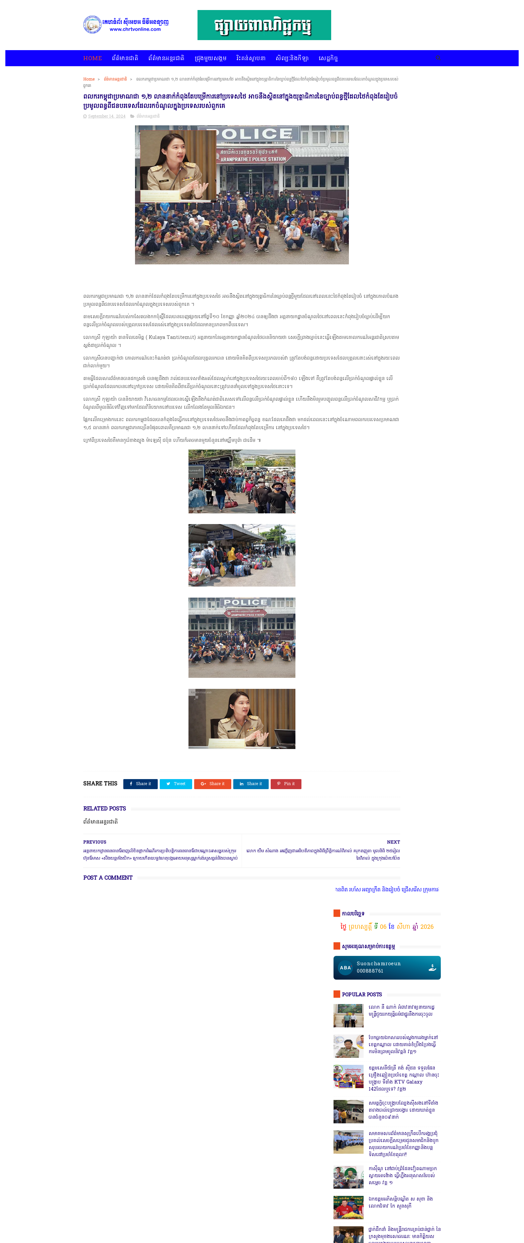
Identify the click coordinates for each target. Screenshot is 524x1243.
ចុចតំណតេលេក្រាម (360, 558)
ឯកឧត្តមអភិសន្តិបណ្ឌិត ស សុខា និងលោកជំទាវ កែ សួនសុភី (401, 395)
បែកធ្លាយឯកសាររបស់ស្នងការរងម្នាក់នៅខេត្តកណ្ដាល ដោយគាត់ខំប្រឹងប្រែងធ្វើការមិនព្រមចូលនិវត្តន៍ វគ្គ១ (403, 237)
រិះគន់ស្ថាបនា (251, 58)
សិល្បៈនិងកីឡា (292, 58)
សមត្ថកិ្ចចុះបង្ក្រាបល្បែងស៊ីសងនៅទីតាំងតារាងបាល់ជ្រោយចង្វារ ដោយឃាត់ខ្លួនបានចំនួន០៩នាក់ (403, 303)
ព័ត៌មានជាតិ (125, 58)
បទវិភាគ (211, 1220)
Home (92, 58)
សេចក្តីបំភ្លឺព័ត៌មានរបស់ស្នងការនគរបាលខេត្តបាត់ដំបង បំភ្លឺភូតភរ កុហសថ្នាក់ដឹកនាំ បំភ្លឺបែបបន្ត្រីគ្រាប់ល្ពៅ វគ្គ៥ (403, 478)
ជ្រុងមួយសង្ (346, 1020)
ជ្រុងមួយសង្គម (211, 58)
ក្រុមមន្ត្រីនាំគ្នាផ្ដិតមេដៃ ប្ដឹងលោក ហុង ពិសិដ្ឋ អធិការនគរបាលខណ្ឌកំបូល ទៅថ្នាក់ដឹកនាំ (402, 508)
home (89, 1220)
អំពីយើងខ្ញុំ (275, 1220)
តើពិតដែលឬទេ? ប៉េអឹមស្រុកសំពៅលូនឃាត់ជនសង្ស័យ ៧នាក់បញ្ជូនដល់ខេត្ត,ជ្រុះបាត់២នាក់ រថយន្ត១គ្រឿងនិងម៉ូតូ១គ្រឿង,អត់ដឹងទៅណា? (404, 688)
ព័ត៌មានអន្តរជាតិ (166, 58)
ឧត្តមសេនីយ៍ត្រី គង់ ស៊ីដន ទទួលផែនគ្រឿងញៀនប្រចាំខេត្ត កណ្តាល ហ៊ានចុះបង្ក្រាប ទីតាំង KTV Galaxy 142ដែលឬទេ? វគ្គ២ (404, 271)
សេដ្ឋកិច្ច (328, 58)
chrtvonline (130, 1238)
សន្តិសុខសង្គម (407, 1032)
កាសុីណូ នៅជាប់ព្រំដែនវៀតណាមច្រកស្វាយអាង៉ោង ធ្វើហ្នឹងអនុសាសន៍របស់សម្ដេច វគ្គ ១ (403, 368)
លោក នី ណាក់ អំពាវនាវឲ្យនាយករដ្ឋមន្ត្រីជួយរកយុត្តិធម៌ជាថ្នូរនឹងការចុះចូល (401, 204)
